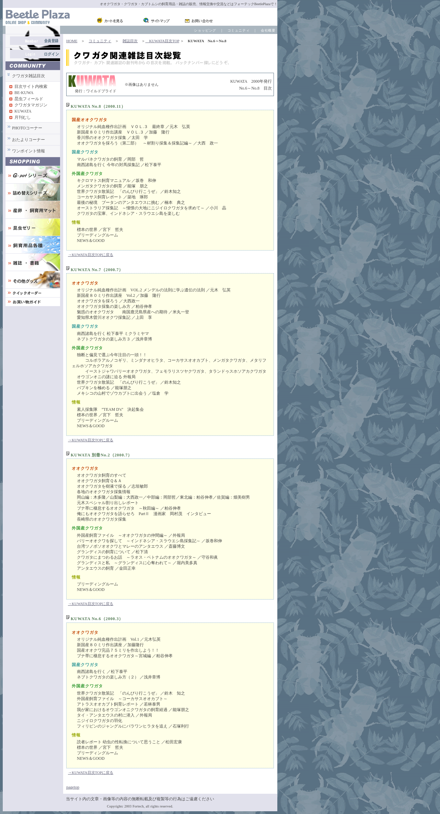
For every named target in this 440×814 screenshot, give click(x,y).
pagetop (72, 787)
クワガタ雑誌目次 (28, 75)
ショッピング (205, 30)
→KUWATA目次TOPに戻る (90, 255)
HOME (71, 41)
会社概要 (268, 30)
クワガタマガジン (30, 105)
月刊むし (22, 117)
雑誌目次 (130, 41)
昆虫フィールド (28, 98)
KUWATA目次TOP (162, 41)
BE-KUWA (23, 92)
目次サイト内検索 (30, 86)
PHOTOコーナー (27, 128)
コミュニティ (239, 30)
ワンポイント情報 (28, 151)
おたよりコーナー (28, 139)
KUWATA (23, 111)
